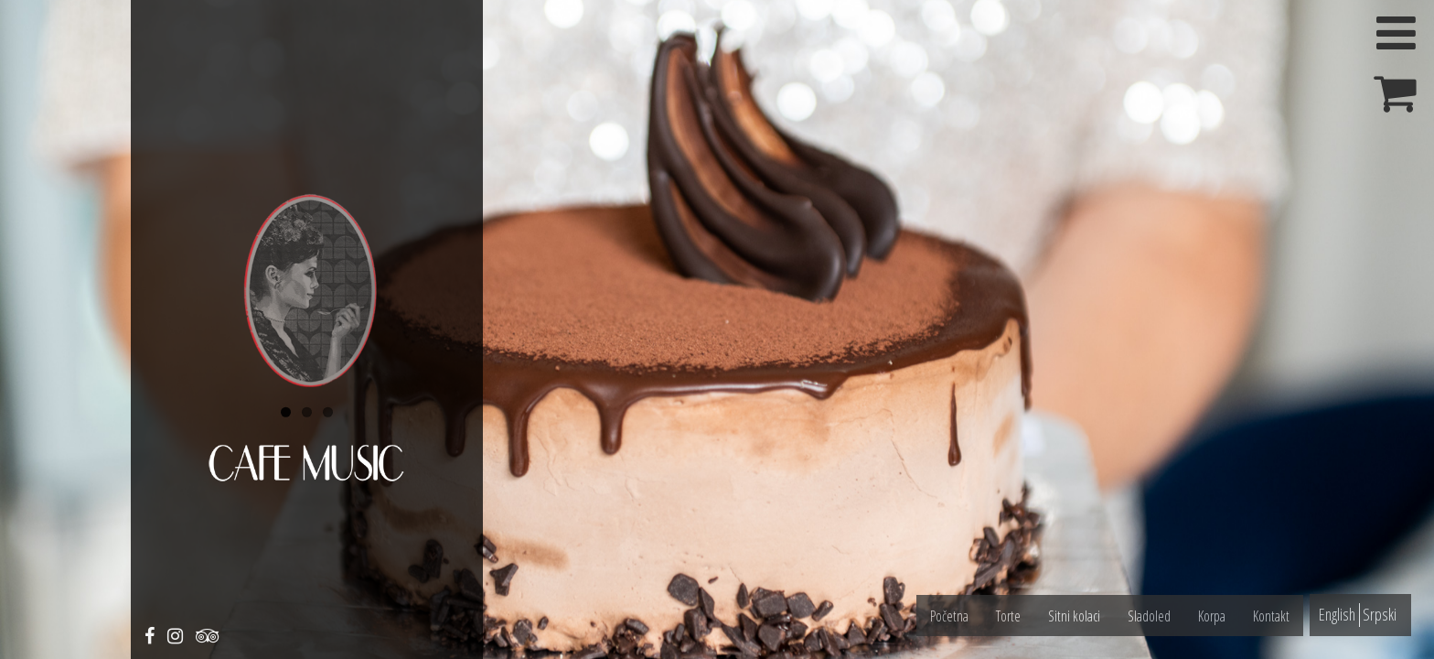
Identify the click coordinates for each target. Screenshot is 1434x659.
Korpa (1211, 616)
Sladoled (1149, 616)
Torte (1008, 616)
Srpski (1380, 614)
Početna (949, 616)
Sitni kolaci (1074, 616)
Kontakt (1271, 616)
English (1337, 614)
